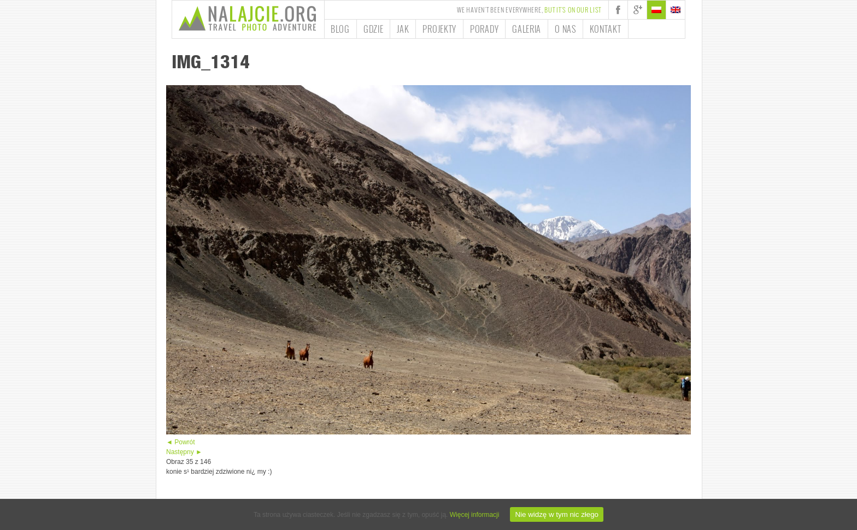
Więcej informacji (475, 515)
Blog (340, 28)
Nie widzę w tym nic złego (556, 514)
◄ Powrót (180, 442)
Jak (403, 28)
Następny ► (184, 452)
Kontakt (605, 28)
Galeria (526, 28)
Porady (484, 28)
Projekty (439, 28)
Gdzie (373, 28)
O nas (565, 28)
